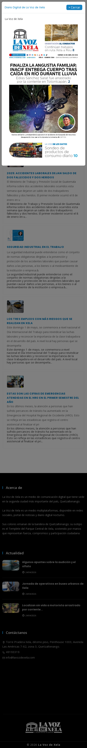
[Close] (74, 7)
